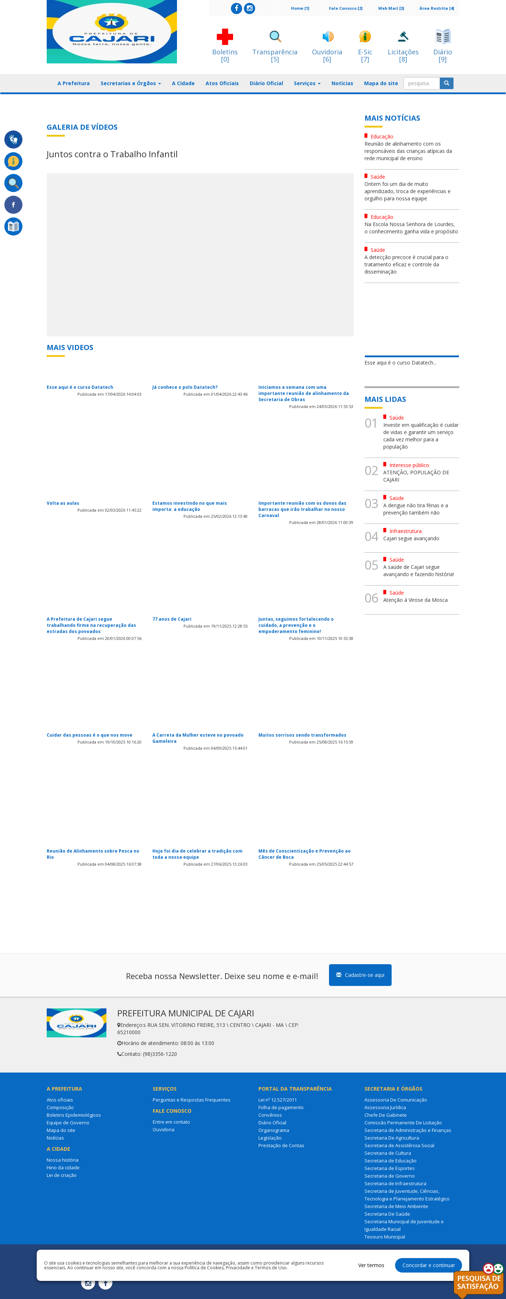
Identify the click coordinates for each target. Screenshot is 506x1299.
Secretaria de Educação (390, 1160)
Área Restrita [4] (436, 8)
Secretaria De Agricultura (391, 1137)
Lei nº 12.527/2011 (277, 1099)
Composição (60, 1107)
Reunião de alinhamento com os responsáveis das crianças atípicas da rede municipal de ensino (408, 151)
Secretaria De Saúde (387, 1214)
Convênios (270, 1115)
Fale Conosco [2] (345, 8)
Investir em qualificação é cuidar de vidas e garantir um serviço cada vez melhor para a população (421, 435)
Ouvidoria (163, 1129)
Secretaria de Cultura (387, 1153)
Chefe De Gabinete (385, 1115)
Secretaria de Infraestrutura (395, 1183)
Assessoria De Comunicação (395, 1099)
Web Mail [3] (391, 8)
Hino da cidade (63, 1167)
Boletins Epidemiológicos (74, 1115)
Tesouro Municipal (384, 1236)
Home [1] (300, 8)
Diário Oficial (266, 83)
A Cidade (183, 83)
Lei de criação (62, 1175)
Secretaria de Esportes (389, 1168)
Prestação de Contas (281, 1145)
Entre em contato (171, 1122)
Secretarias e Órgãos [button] (131, 83)
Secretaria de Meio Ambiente (396, 1206)
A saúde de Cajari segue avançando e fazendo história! (418, 570)
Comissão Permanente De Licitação (403, 1122)
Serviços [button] (307, 83)
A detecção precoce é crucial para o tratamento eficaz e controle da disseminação (406, 264)
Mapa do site (381, 83)
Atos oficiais (60, 1099)
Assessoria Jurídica (385, 1107)
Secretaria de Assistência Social (399, 1145)
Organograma (273, 1130)
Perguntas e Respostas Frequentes (192, 1099)
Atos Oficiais (222, 83)
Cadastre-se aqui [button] (360, 974)
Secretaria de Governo (389, 1176)
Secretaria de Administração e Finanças (407, 1130)
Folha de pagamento (281, 1107)
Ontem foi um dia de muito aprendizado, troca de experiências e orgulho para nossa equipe (407, 191)
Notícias (342, 83)
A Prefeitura (74, 83)
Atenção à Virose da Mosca (415, 599)
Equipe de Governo (68, 1122)
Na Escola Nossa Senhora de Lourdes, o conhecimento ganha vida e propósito (411, 228)
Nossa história (63, 1160)
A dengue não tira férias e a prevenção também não (415, 509)
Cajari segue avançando (411, 538)
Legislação (270, 1137)
